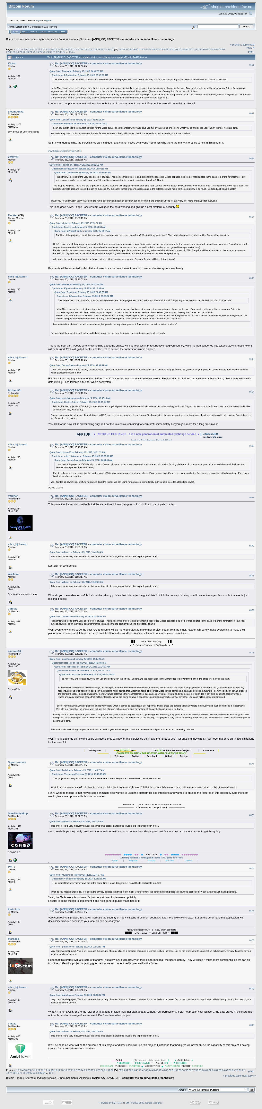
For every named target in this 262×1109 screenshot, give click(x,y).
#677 (251, 910)
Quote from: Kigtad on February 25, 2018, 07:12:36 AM (76, 223)
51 (173, 49)
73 (27, 52)
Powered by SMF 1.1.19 (112, 1103)
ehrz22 (12, 1023)
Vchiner (13, 495)
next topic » (250, 46)
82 (57, 52)
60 (203, 49)
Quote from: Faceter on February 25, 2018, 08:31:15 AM (76, 284)
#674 (251, 764)
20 (69, 49)
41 (140, 49)
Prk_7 (11, 866)
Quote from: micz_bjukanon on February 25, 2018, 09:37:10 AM (80, 398)
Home (15, 32)
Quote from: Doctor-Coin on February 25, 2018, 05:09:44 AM (79, 365)
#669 (251, 497)
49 (166, 49)
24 (82, 49)
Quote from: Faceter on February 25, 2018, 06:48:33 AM (76, 71)
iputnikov (14, 909)
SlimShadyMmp (18, 813)
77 (41, 52)
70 (17, 52)
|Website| (130, 440)
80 (50, 52)
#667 (251, 392)
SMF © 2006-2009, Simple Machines (144, 1103)
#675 (251, 815)
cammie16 (14, 651)
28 (95, 49)
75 (34, 52)
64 (216, 49)
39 (133, 49)
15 (52, 49)
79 (47, 52)
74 (30, 52)
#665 (251, 278)
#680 (251, 1025)
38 (130, 49)
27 (92, 49)
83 (60, 52)
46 (156, 49)
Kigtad (12, 63)
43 (147, 49)
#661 (251, 65)
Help (24, 32)
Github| (173, 440)
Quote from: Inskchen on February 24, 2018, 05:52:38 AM (86, 674)
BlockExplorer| (148, 440)
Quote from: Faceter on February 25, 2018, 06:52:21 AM (76, 165)
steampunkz (15, 111)
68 (10, 52)
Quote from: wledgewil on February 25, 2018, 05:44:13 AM (80, 169)
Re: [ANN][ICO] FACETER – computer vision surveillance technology (98, 63)
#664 (251, 217)
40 (137, 49)
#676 (251, 868)
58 (196, 49)
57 (193, 49)
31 (105, 49)
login (38, 20)
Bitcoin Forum (14, 39)
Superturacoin (17, 762)
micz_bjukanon (17, 276)
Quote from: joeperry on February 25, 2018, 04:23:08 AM (79, 663)
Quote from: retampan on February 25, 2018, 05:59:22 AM (79, 124)
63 (213, 49)
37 (126, 49)
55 (186, 49)
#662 (251, 113)
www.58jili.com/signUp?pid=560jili (65, 151)
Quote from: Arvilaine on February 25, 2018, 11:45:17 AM (77, 770)
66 (223, 49)
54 (183, 49)
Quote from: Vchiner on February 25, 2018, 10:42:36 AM (76, 552)
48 (163, 49)
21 (72, 49)
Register (52, 32)
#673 (251, 652)
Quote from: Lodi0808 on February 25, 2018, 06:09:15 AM (77, 120)
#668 (251, 446)
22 (75, 49)
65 (220, 49)
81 (54, 52)
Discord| (160, 440)
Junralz (12, 608)
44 (150, 49)
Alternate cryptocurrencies (40, 39)
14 (48, 49)
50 (170, 49)
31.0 (46, 27)
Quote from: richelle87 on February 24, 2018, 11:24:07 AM (82, 667)
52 (176, 49)
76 (37, 52)
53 (180, 49)
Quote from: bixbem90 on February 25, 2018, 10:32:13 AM (77, 452)
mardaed (13, 938)
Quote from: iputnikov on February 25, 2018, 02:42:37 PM (77, 947)
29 (98, 49)
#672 (251, 610)
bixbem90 (14, 390)
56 (190, 49)
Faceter (12, 215)
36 (123, 49)
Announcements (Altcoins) (74, 39)
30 (102, 49)
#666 (251, 359)
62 (210, 49)
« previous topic (239, 44)
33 (112, 49)
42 (143, 49)
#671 (251, 575)
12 (42, 49)
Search (33, 32)
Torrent (53, 27)
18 (62, 49)
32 (108, 49)
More (62, 32)
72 (24, 52)
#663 (251, 158)
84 (64, 52)
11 (39, 49)
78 (44, 52)
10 (35, 49)
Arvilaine (13, 574)
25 (85, 49)
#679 (251, 989)
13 (45, 49)
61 (206, 49)
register (48, 20)
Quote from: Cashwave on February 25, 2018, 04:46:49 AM (82, 173)
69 (14, 52)
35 (120, 49)
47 (160, 49)
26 (89, 49)
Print (250, 51)
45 (153, 49)
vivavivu (13, 156)
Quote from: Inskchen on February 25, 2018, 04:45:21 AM (77, 659)
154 (71, 52)
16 (55, 49)
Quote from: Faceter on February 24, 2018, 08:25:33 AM (83, 671)
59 (200, 49)
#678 (251, 940)
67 (7, 52)
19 (65, 49)
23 (79, 49)
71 (20, 52)
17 (59, 49)
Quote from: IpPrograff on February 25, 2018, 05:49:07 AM (80, 75)
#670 (251, 546)
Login (42, 32)
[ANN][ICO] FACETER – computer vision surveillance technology (133, 39)
